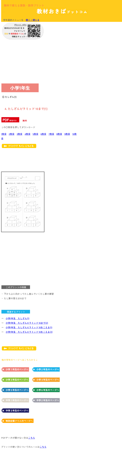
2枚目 (11, 134)
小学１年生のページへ (17, 369)
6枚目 (43, 134)
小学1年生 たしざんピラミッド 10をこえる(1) (29, 327)
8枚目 (59, 134)
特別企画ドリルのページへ (19, 420)
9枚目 (67, 134)
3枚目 (19, 134)
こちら (31, 437)
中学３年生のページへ (17, 410)
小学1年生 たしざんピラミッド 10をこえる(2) (29, 332)
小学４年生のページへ (47, 379)
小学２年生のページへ (47, 369)
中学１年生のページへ (17, 400)
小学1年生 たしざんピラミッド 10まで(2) (27, 323)
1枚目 (4, 134)
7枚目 (51, 134)
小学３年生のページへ (17, 379)
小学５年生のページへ (17, 390)
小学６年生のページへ (47, 390)
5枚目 (35, 134)
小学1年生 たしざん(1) (17, 318)
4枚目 (27, 134)
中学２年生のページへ (47, 400)
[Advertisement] (98, 41)
